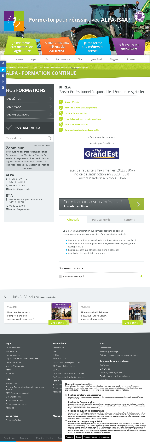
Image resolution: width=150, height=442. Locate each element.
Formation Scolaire (14, 420)
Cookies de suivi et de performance (107, 414)
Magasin (114, 59)
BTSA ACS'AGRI (59, 358)
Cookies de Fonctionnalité (107, 405)
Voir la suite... (28, 169)
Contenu (129, 219)
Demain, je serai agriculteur (111, 372)
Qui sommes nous (13, 347)
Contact (75, 68)
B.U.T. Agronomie (13, 396)
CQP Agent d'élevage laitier (64, 366)
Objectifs (73, 219)
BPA (54, 351)
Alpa (33, 59)
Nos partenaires (12, 355)
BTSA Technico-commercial (17, 393)
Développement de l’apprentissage (115, 376)
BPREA (56, 355)
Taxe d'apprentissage (109, 351)
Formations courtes (61, 388)
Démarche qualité (13, 362)
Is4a (46, 59)
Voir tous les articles (42, 145)
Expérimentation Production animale (68, 373)
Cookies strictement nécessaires (107, 397)
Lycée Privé (96, 59)
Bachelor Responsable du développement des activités (25, 388)
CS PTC (56, 369)
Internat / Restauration (15, 366)
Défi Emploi (105, 369)
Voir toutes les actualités (46, 297)
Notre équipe (11, 351)
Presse (131, 59)
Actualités (10, 373)
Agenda (9, 369)
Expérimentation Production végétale (69, 377)
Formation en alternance (16, 404)
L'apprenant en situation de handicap (22, 358)
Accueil (19, 59)
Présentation (11, 383)
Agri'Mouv (104, 365)
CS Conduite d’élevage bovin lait (66, 362)
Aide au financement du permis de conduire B (119, 355)
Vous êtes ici (11, 67)
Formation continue (14, 400)
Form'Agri (104, 380)
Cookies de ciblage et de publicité (107, 426)
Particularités (101, 219)
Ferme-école (63, 59)
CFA (80, 59)
